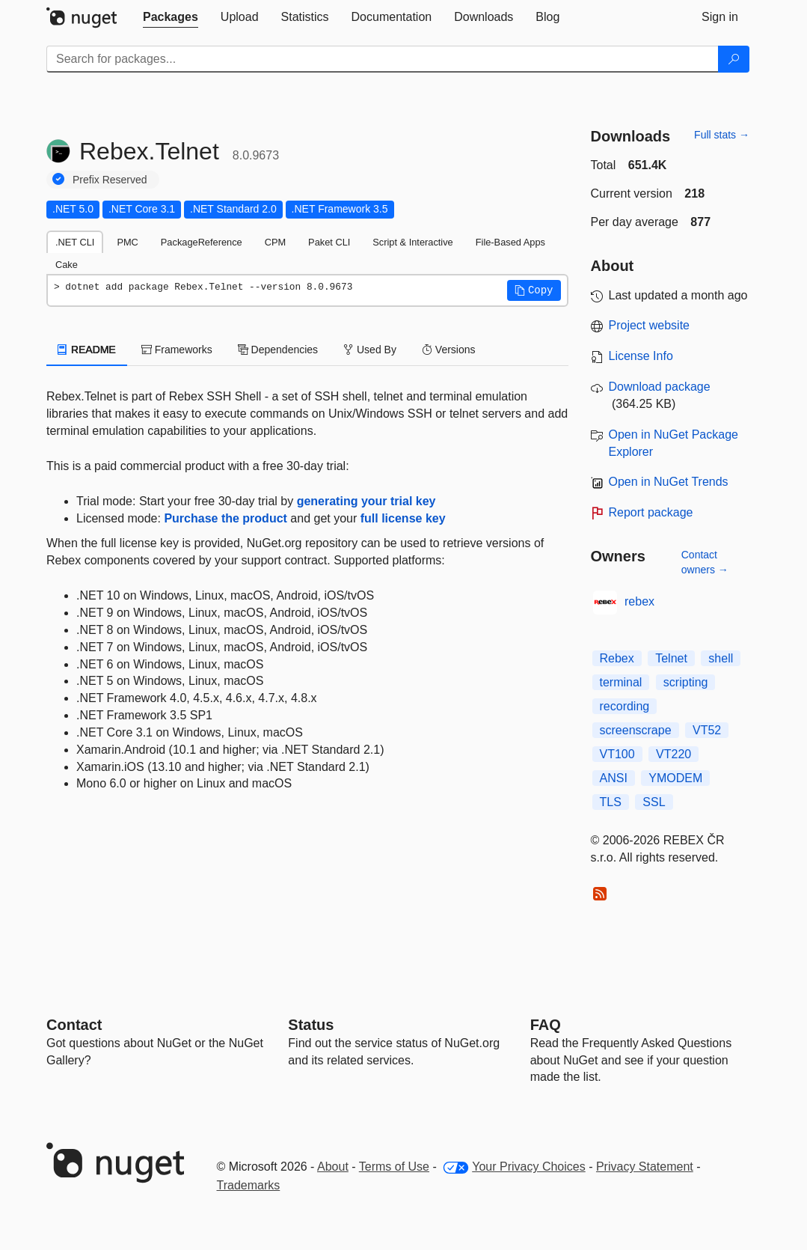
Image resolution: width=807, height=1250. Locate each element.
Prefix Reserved (110, 180)
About (333, 1166)
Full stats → (721, 135)
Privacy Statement (644, 1166)
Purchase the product (225, 518)
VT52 (707, 730)
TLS (611, 802)
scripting (685, 682)
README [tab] (87, 349)
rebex (639, 601)
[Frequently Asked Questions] (545, 1024)
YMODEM (675, 778)
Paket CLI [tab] (329, 242)
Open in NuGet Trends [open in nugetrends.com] (668, 481)
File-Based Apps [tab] (510, 242)
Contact (74, 1024)
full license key (403, 518)
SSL (653, 802)
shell (720, 658)
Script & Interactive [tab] (412, 242)
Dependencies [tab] (278, 349)
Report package (651, 512)
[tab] (170, 17)
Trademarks (248, 1185)
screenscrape (636, 730)
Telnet (671, 658)
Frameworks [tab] (176, 349)
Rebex (617, 658)
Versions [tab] (449, 349)
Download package (660, 386)
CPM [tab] (275, 242)
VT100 (617, 754)
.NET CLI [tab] (74, 242)
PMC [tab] (127, 242)
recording (625, 706)
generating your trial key (366, 501)
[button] (534, 290)
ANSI (614, 778)
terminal (621, 682)
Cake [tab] (66, 264)
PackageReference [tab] (201, 242)
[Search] (733, 59)
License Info (641, 356)
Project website (649, 325)
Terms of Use (394, 1166)
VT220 (673, 754)
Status (311, 1024)
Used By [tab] (369, 349)
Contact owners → (704, 562)
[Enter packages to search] (382, 59)
